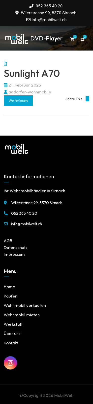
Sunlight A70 (32, 73)
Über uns (12, 333)
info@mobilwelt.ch (49, 19)
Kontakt (11, 342)
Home (9, 286)
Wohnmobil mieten (22, 314)
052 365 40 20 (45, 5)
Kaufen (10, 296)
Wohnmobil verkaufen (25, 305)
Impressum (14, 254)
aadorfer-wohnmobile (27, 91)
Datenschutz (16, 247)
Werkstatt (13, 324)
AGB (8, 240)
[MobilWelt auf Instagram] (10, 362)
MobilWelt (64, 395)
